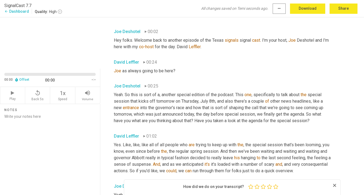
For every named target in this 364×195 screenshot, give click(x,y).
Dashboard (16, 11)
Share (343, 8)
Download (308, 8)
